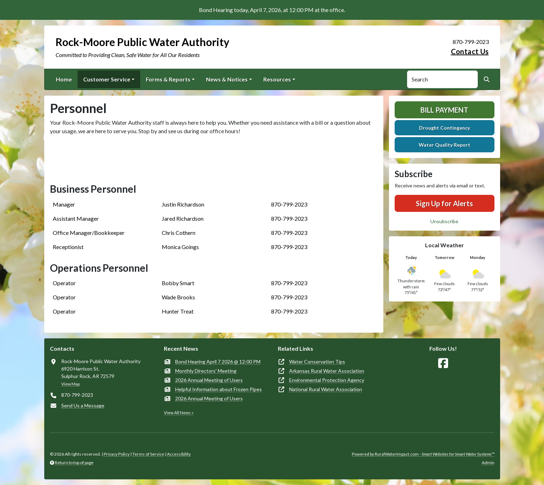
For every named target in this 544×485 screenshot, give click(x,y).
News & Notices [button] (227, 79)
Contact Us (470, 51)
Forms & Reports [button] (168, 79)
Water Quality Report (444, 145)
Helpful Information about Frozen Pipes (218, 389)
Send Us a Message (82, 405)
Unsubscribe (444, 221)
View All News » (179, 412)
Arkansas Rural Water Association (326, 371)
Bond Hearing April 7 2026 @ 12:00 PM (217, 362)
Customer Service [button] (106, 79)
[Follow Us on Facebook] (443, 363)
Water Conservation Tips (317, 362)
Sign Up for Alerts (444, 203)
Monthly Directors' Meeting (205, 371)
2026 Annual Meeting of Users (209, 380)
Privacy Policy (117, 454)
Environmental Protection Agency (326, 380)
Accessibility (179, 454)
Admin (488, 462)
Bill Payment (444, 110)
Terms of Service (148, 454)
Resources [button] (277, 79)
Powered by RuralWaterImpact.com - (423, 454)
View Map (70, 384)
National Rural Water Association (325, 389)
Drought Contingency (444, 128)
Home (64, 79)
